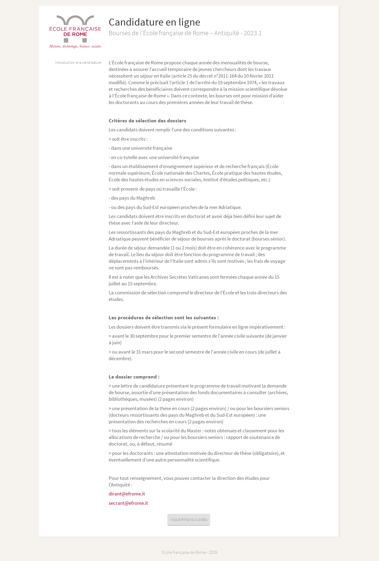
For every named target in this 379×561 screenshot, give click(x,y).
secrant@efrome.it (128, 503)
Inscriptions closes (188, 519)
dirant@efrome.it (127, 493)
